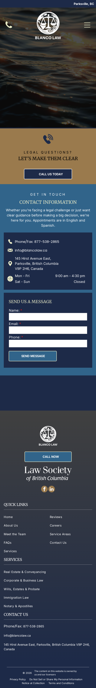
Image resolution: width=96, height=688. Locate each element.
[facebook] (44, 489)
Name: (14, 310)
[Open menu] (87, 25)
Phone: (14, 337)
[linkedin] (51, 489)
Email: (13, 324)
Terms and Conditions (61, 683)
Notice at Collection (33, 683)
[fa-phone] (9, 28)
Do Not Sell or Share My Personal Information (55, 679)
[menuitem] (25, 517)
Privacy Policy (18, 679)
